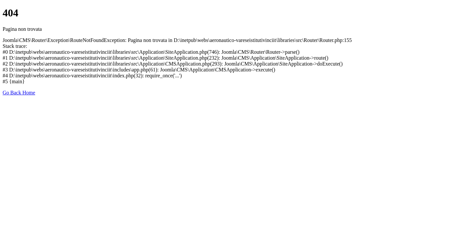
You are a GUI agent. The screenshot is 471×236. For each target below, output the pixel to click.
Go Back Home (19, 92)
